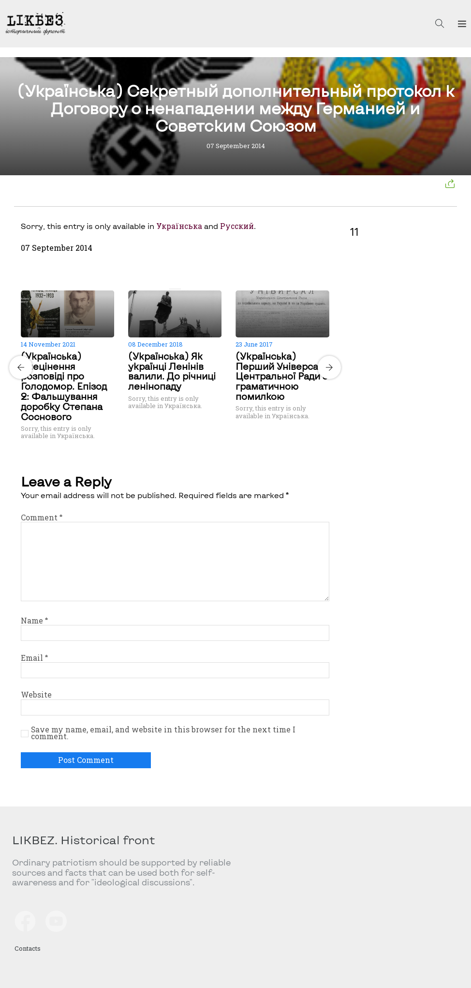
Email (34, 658)
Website (36, 694)
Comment (41, 517)
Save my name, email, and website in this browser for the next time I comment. (163, 733)
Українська (179, 226)
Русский (237, 226)
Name (34, 620)
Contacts (28, 948)
